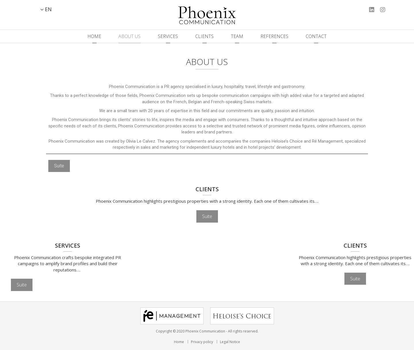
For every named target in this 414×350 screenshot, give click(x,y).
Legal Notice (230, 341)
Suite (59, 166)
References (274, 36)
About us (129, 36)
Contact (316, 36)
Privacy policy (202, 341)
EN (48, 9)
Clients (204, 36)
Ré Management (327, 141)
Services (168, 36)
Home (94, 36)
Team (237, 36)
